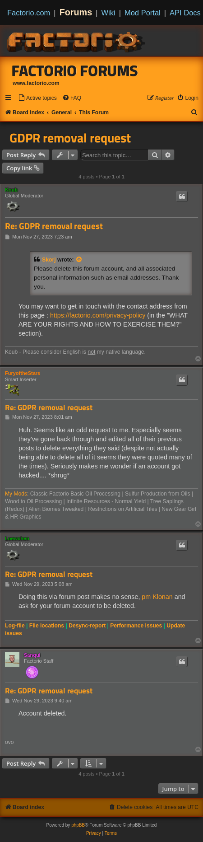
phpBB (78, 825)
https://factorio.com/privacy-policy (97, 315)
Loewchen (17, 538)
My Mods (16, 494)
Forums (76, 12)
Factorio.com (28, 13)
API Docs (185, 13)
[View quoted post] (79, 259)
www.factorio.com (36, 83)
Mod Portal (143, 13)
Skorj (49, 260)
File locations (46, 625)
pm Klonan (157, 596)
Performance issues (136, 625)
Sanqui (32, 655)
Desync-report (87, 625)
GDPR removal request (70, 137)
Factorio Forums (75, 70)
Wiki (108, 13)
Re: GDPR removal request (54, 226)
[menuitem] (37, 98)
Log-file (15, 625)
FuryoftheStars (22, 373)
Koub (11, 189)
